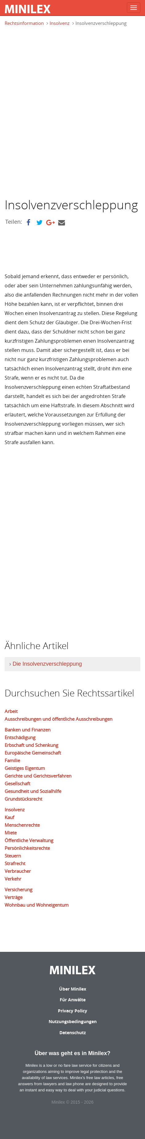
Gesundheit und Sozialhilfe (33, 791)
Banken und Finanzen (27, 730)
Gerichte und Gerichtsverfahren (38, 776)
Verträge (13, 897)
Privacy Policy (72, 1011)
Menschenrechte (22, 825)
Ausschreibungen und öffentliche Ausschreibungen (58, 719)
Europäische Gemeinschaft (33, 753)
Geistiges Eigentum (25, 768)
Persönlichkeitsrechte (27, 848)
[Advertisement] (72, 111)
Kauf (9, 817)
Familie (12, 760)
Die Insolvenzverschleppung (47, 664)
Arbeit (11, 711)
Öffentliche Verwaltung (29, 840)
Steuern (13, 856)
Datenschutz (72, 1032)
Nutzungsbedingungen (73, 1021)
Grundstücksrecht (23, 799)
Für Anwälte (73, 1000)
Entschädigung (20, 737)
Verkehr (13, 879)
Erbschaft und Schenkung (31, 745)
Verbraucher (18, 871)
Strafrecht (15, 863)
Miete (11, 833)
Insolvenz (60, 23)
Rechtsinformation (24, 23)
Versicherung (18, 889)
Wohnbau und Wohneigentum (37, 905)
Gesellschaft (17, 783)
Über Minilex (72, 989)
